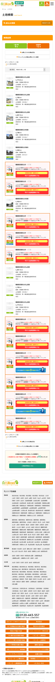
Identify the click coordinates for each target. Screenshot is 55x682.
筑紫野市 (22, 524)
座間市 (23, 581)
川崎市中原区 (21, 576)
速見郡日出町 (36, 562)
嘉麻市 (18, 537)
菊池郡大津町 (30, 503)
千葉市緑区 (46, 588)
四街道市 (22, 595)
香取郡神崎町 (34, 598)
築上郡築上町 (46, 544)
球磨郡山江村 (15, 515)
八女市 (43, 522)
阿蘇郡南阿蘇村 (46, 505)
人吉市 (13, 498)
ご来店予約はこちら (27, 466)
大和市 (13, 581)
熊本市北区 (41, 495)
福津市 (13, 527)
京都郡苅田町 (15, 544)
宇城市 (48, 498)
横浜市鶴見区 (15, 566)
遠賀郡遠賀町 (46, 537)
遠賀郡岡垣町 (38, 537)
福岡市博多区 (21, 519)
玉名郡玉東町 (36, 500)
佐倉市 (47, 591)
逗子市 (44, 579)
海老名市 (18, 581)
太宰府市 (42, 524)
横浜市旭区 (30, 571)
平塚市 (26, 579)
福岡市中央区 (29, 519)
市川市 (21, 591)
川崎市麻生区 (15, 579)
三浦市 (48, 579)
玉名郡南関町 (44, 500)
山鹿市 (30, 498)
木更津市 (30, 591)
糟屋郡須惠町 (30, 529)
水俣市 (22, 498)
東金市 (33, 600)
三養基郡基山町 (38, 555)
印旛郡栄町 (27, 598)
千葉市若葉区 (39, 588)
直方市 (21, 534)
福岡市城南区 (15, 522)
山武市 (41, 600)
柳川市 (39, 522)
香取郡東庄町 (15, 603)
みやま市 (28, 527)
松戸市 (35, 591)
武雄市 (32, 558)
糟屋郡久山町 (45, 529)
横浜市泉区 (21, 574)
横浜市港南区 (23, 571)
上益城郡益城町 (33, 508)
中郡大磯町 (15, 584)
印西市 (37, 595)
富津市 (13, 595)
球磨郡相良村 (39, 513)
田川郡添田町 (45, 539)
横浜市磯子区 (25, 569)
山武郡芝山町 (15, 600)
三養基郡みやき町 (25, 558)
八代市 (46, 495)
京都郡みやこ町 (23, 544)
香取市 (13, 598)
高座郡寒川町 (40, 581)
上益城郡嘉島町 (24, 508)
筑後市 (47, 522)
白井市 (41, 595)
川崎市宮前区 (44, 576)
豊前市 (42, 534)
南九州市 (20, 551)
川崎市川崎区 (43, 574)
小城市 (36, 558)
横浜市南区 (43, 566)
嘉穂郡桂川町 (30, 539)
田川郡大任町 (30, 542)
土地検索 (14, 679)
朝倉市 (23, 527)
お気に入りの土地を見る (27, 52)
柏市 (18, 593)
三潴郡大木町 (46, 532)
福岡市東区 (15, 519)
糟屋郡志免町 (23, 529)
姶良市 (29, 551)
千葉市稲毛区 (31, 588)
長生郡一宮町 (41, 603)
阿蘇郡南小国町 (46, 503)
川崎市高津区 (29, 576)
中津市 (22, 562)
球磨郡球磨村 (23, 515)
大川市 (13, 524)
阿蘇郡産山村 (23, 505)
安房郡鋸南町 (23, 600)
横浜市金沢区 (32, 569)
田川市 (29, 534)
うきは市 (18, 527)
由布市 (30, 562)
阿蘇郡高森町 (30, 505)
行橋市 (38, 534)
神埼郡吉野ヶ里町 (29, 555)
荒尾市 (18, 498)
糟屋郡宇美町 (44, 527)
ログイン (42, 3)
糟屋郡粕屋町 (15, 532)
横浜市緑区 (36, 571)
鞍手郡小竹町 (15, 539)
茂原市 (28, 600)
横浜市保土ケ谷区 (16, 569)
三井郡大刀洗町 (38, 532)
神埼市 (22, 555)
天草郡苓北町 (40, 515)
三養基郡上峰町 (16, 558)
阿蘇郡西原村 (38, 505)
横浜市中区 (37, 566)
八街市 (32, 595)
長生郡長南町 (45, 605)
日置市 (35, 548)
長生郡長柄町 (38, 605)
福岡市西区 (42, 519)
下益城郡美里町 (28, 500)
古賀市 (46, 524)
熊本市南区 (35, 495)
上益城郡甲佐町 (42, 508)
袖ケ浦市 (28, 595)
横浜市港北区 (40, 569)
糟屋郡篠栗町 (15, 529)
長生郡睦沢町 (15, 605)
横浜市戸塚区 (15, 571)
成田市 (43, 591)
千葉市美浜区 (15, 591)
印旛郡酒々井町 (20, 598)
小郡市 (18, 524)
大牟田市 (29, 522)
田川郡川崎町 (23, 542)
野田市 (39, 591)
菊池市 (34, 498)
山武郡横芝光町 (33, 603)
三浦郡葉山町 (33, 581)
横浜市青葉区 (28, 574)
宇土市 (39, 498)
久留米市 (34, 522)
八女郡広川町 (15, 534)
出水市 (24, 548)
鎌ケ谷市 (42, 593)
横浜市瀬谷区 (43, 571)
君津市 (46, 593)
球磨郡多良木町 (16, 513)
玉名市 (26, 498)
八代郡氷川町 (24, 510)
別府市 (18, 562)
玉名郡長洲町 (15, 503)
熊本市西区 (28, 495)
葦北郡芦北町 (31, 510)
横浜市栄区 (15, 574)
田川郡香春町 (38, 539)
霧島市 (39, 548)
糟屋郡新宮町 (38, 529)
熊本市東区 (22, 495)
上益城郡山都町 (16, 510)
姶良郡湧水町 (44, 551)
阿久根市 (19, 548)
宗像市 (37, 524)
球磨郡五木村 (46, 513)
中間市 (46, 534)
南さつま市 (15, 551)
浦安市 (18, 595)
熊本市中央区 (15, 495)
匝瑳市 (37, 600)
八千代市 (31, 593)
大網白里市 (46, 600)
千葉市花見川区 (23, 588)
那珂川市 (37, 527)
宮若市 (13, 537)
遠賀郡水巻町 (31, 537)
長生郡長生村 (23, 605)
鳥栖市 (18, 555)
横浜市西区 (31, 566)
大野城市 (32, 524)
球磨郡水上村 (31, 513)
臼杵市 (26, 562)
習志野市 (14, 593)
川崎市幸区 (15, 576)
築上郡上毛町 (39, 544)
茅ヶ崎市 (39, 579)
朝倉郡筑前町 (23, 532)
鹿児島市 (14, 548)
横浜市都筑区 (35, 574)
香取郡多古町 (42, 598)
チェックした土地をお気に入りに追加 (27, 57)
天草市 (18, 500)
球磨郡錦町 (47, 510)
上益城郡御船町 (16, 508)
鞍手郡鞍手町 (23, 539)
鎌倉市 (30, 579)
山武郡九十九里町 (24, 603)
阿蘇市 (13, 500)
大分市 (13, 562)
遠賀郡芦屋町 (23, 537)
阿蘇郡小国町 (15, 505)
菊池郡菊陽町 (38, 503)
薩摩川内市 (29, 548)
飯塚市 (25, 534)
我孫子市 (36, 593)
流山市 (26, 593)
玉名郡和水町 (23, 503)
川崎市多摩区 (36, 576)
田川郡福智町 (44, 542)
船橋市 (25, 591)
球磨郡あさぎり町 (31, 515)
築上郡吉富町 (31, 544)
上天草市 (44, 498)
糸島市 (32, 527)
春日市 (27, 524)
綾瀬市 (27, 581)
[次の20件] (12, 64)
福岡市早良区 (23, 522)
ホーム (4, 9)
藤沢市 (35, 579)
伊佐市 (25, 551)
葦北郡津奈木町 (39, 510)
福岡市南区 (36, 519)
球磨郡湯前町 (24, 513)
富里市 (45, 595)
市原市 (22, 593)
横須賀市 (22, 579)
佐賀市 (13, 555)
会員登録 (47, 3)
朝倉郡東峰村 (30, 532)
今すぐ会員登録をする (32, 174)
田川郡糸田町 (15, 542)
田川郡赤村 (37, 542)
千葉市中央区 (15, 588)
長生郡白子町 (30, 605)
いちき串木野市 (45, 548)
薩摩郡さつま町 (36, 551)
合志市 (22, 500)
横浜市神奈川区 (23, 566)
